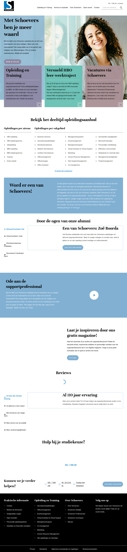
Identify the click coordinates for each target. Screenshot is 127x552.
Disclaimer (43, 548)
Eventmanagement (74, 140)
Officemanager (43, 160)
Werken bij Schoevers (14, 509)
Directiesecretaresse (45, 144)
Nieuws (70, 521)
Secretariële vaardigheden (108, 136)
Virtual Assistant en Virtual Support (80, 148)
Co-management (74, 164)
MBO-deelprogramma (14, 152)
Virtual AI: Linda (14, 235)
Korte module (11, 160)
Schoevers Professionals (76, 513)
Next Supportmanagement (77, 160)
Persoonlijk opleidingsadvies (17, 521)
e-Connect (120, 3)
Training (10, 156)
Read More (39, 103)
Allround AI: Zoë (15, 228)
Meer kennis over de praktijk (16, 422)
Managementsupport (75, 144)
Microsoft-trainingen (106, 140)
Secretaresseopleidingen (46, 140)
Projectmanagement (106, 160)
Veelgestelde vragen (14, 513)
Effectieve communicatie (107, 148)
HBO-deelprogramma (14, 140)
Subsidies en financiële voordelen (18, 525)
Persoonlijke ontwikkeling (107, 144)
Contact (9, 504)
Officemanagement (44, 156)
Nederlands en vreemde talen (109, 152)
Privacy (32, 548)
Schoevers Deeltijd (74, 509)
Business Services (44, 136)
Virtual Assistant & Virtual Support (49, 517)
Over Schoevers (75, 7)
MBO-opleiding (12, 148)
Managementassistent (76, 136)
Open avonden (12, 517)
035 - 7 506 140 (112, 3)
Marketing (71, 152)
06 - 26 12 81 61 (66, 483)
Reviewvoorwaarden (90, 548)
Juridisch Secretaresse (46, 152)
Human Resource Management (79, 156)
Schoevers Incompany (75, 517)
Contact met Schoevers (80, 483)
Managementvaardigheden (108, 156)
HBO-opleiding (12, 136)
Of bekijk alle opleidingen (63, 170)
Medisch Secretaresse (45, 148)
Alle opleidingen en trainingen (47, 537)
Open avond (87, 7)
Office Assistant (43, 164)
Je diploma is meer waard (15, 405)
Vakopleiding (11, 144)
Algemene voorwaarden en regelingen (64, 548)
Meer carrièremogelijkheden (16, 429)
